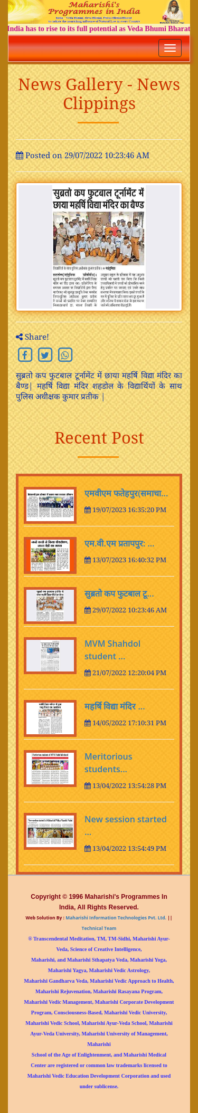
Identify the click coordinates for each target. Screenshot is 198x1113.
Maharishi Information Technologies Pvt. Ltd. (115, 917)
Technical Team (99, 928)
